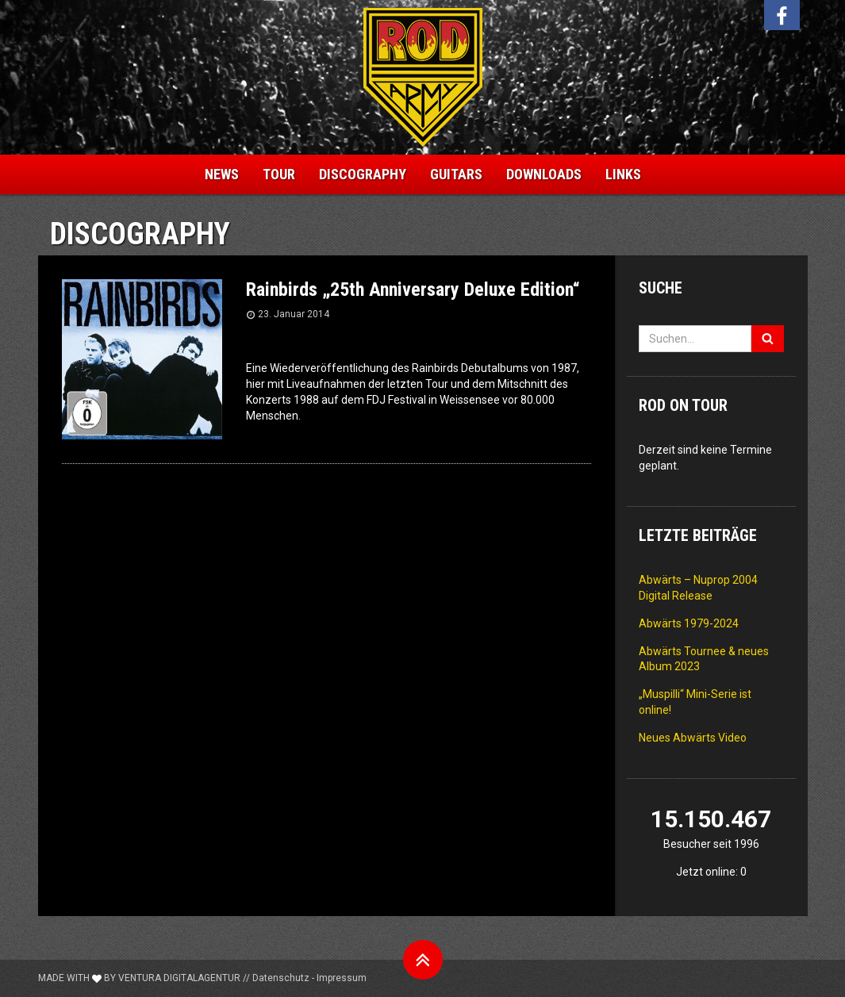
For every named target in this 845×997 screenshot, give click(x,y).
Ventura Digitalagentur (179, 978)
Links (623, 174)
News (222, 174)
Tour (279, 174)
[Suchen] (767, 338)
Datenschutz (280, 978)
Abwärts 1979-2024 (689, 623)
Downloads (544, 174)
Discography (362, 174)
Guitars (456, 174)
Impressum (342, 978)
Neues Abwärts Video (693, 737)
